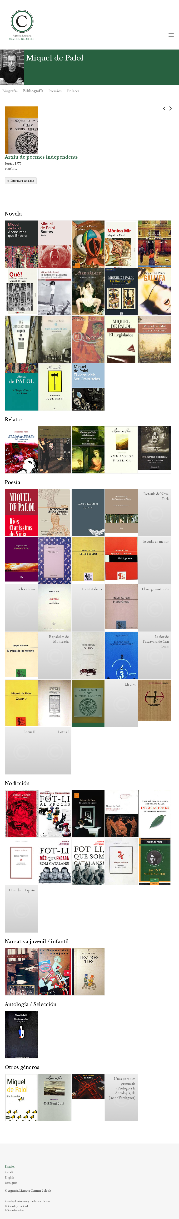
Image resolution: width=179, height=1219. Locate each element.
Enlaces (73, 90)
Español (10, 1166)
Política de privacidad (16, 1206)
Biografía (10, 90)
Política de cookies (14, 1210)
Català (9, 1172)
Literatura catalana (22, 180)
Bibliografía (33, 90)
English (9, 1177)
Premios (55, 90)
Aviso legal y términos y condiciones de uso (27, 1201)
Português (11, 1182)
